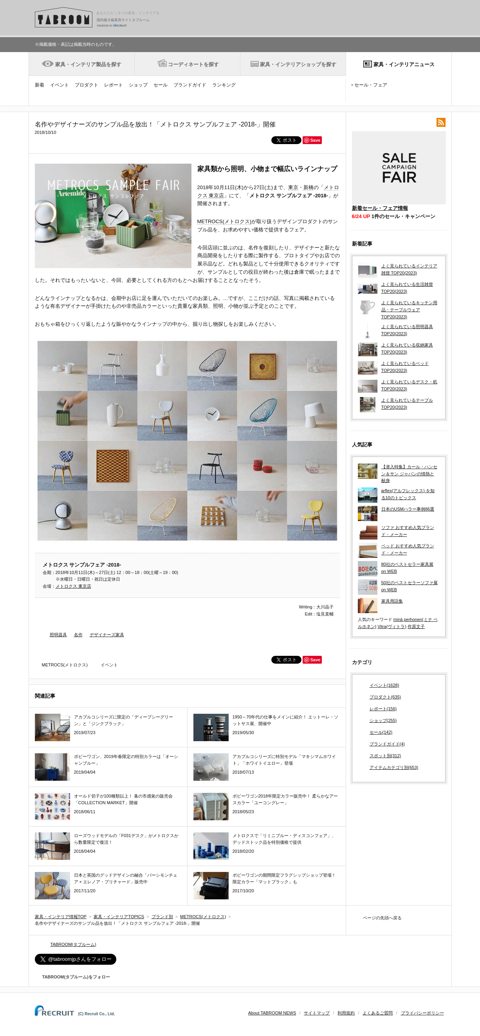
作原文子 (416, 626)
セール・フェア (370, 85)
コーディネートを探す (193, 64)
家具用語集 (392, 601)
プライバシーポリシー (422, 1013)
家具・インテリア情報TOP (61, 916)
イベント (59, 85)
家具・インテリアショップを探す (298, 64)
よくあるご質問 (378, 1013)
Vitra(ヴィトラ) (391, 626)
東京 (293, 187)
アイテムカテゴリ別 (394, 767)
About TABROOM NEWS (272, 1013)
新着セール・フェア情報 (380, 208)
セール (160, 85)
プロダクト (86, 85)
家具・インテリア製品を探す (88, 64)
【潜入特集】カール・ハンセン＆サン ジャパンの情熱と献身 (409, 473)
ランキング (224, 85)
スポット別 (385, 756)
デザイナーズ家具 (107, 634)
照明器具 (58, 634)
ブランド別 (162, 916)
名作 (78, 634)
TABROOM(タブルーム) (73, 944)
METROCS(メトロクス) (224, 221)
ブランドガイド (189, 85)
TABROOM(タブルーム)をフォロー (73, 977)
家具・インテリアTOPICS (119, 916)
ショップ (138, 85)
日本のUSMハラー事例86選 (408, 509)
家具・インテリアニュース (404, 64)
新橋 (308, 187)
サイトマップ (317, 1013)
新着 (39, 85)
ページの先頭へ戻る (382, 917)
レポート (113, 85)
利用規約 (346, 1013)
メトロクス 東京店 (73, 586)
